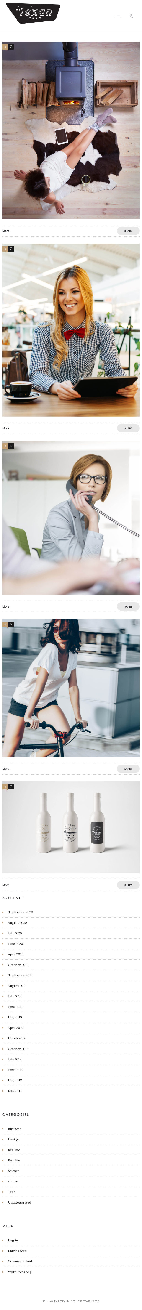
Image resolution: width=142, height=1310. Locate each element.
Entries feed (17, 1251)
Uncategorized (19, 1202)
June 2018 (15, 1070)
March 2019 (17, 1038)
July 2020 (15, 933)
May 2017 (15, 1091)
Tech (11, 1192)
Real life (14, 1150)
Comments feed (20, 1261)
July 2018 (14, 1059)
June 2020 (15, 944)
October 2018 (18, 1049)
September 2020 (20, 912)
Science (13, 1171)
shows (13, 1181)
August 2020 (17, 923)
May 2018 (15, 1080)
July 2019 (14, 996)
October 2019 (18, 965)
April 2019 (15, 1028)
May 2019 (15, 1017)
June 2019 (15, 1007)
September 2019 (20, 975)
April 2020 (16, 954)
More (5, 231)
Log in (13, 1240)
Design (13, 1139)
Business (14, 1129)
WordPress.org (19, 1272)
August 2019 (17, 986)
